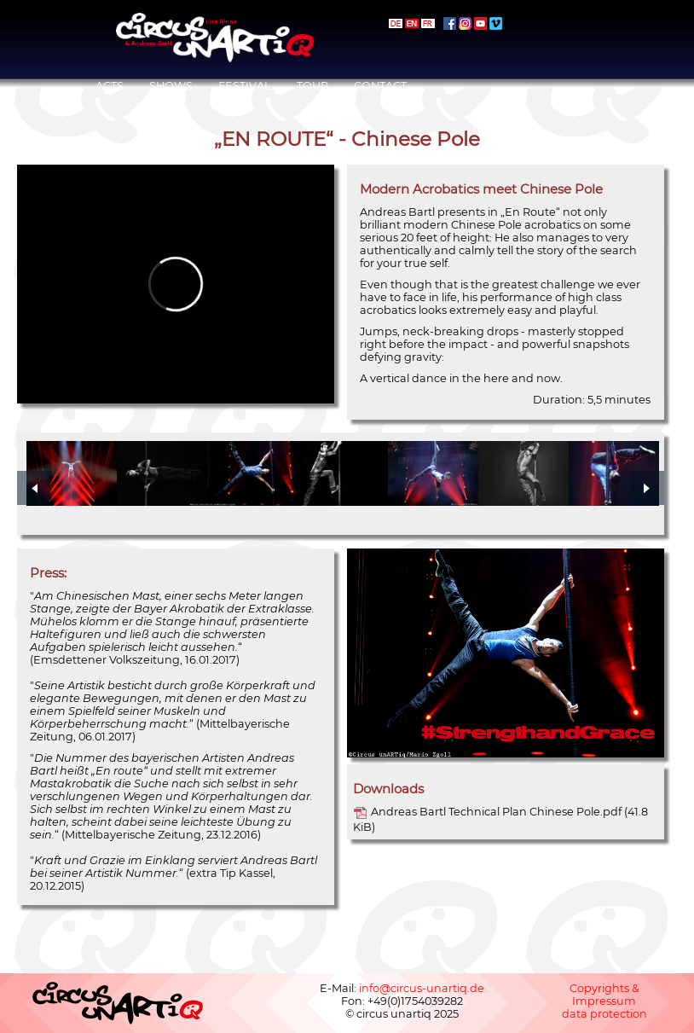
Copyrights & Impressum (604, 994)
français (428, 23)
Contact (380, 85)
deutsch (395, 23)
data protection (604, 1013)
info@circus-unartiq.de (421, 988)
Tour (312, 85)
